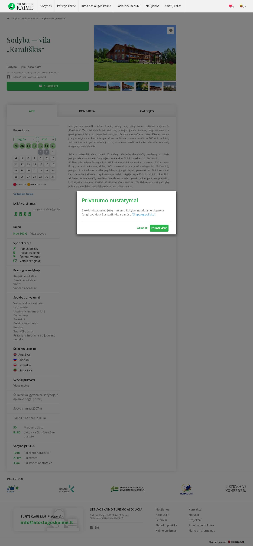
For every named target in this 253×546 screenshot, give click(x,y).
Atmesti (142, 228)
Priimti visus (159, 228)
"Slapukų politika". (144, 214)
